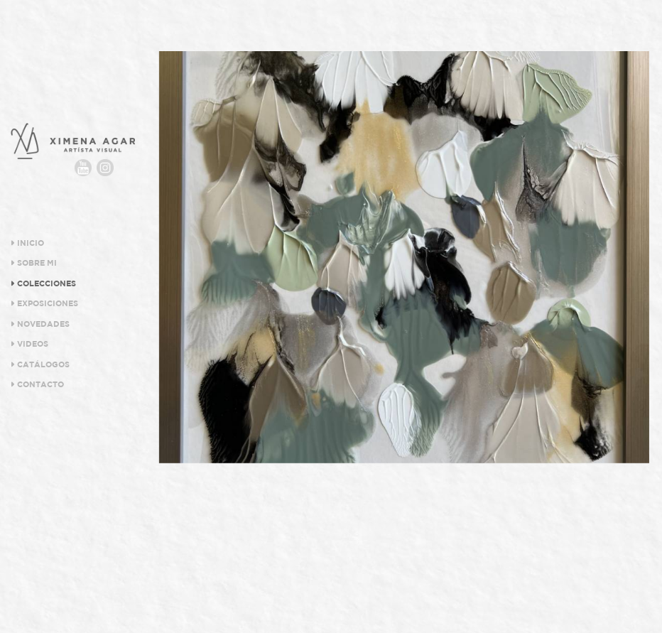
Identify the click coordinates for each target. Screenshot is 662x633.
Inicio (27, 243)
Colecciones (43, 283)
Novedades (40, 324)
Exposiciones (44, 303)
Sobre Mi (34, 263)
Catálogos (40, 364)
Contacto (37, 384)
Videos (29, 344)
